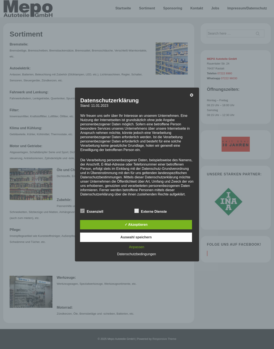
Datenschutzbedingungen (136, 254)
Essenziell (91, 211)
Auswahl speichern (136, 237)
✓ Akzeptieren (136, 224)
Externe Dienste (150, 211)
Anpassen (136, 247)
